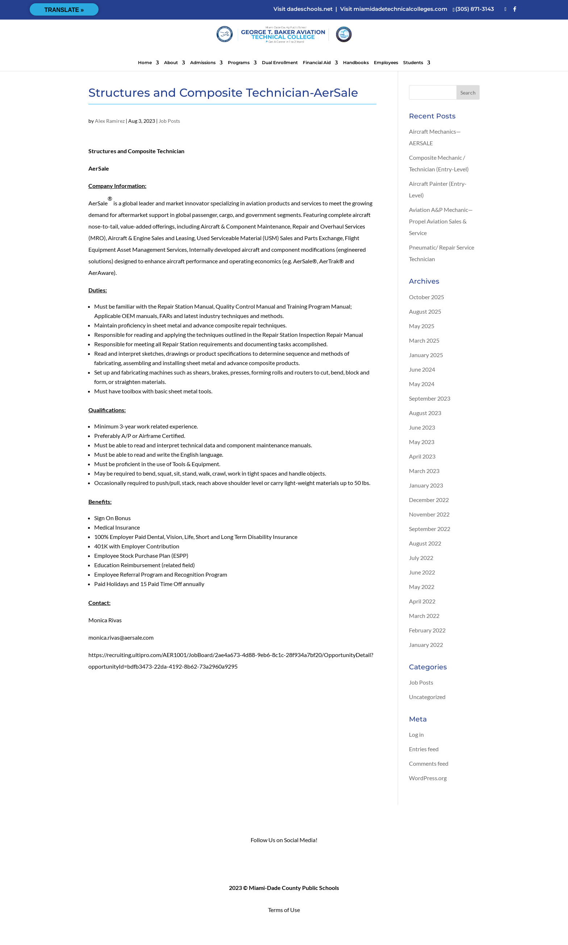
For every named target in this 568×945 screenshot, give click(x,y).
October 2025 (426, 296)
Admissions (203, 62)
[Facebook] (514, 9)
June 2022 (422, 572)
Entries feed (424, 748)
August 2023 (425, 412)
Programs (239, 62)
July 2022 (421, 557)
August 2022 (425, 543)
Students (413, 62)
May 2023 (421, 441)
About (171, 62)
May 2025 (421, 325)
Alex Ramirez (110, 121)
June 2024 (422, 369)
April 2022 (422, 601)
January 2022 (426, 644)
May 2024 (421, 383)
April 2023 (422, 456)
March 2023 (424, 470)
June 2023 (422, 427)
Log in (416, 734)
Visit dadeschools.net (303, 8)
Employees (386, 62)
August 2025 (425, 311)
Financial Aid (317, 62)
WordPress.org (428, 777)
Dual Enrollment (280, 62)
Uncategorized (427, 696)
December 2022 (429, 499)
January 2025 (426, 354)
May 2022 (421, 586)
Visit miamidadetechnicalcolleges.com (393, 8)
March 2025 (424, 340)
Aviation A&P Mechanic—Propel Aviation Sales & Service (441, 221)
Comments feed (428, 763)
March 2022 (424, 615)
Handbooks (356, 62)
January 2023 (426, 485)
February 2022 (427, 630)
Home (145, 62)
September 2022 (429, 528)
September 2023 (429, 398)
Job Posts (169, 121)
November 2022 (429, 514)
